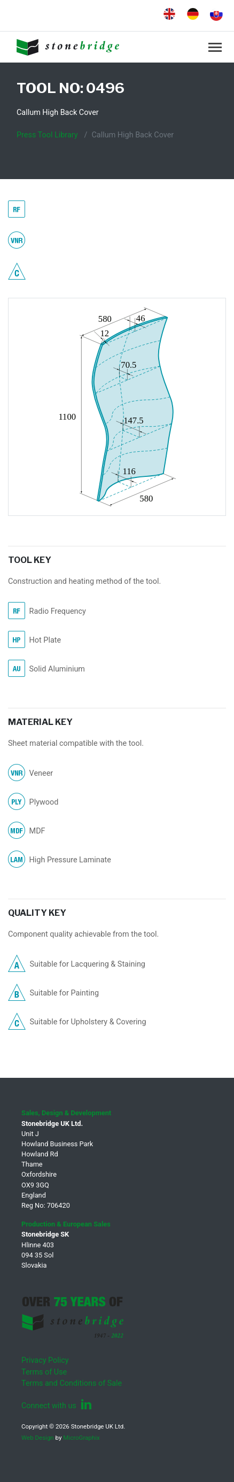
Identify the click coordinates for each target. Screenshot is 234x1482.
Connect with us (56, 1405)
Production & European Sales (66, 1224)
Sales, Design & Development (66, 1113)
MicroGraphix (81, 1437)
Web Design (37, 1437)
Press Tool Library (47, 135)
